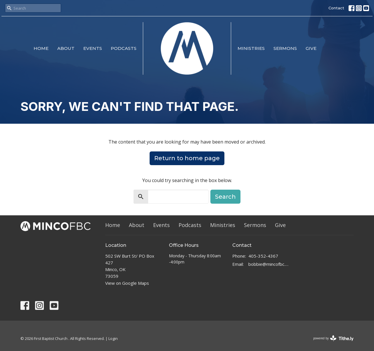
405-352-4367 (263, 256)
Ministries (251, 48)
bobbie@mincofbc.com (269, 264)
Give (311, 48)
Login (113, 338)
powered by (333, 338)
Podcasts (123, 48)
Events (92, 48)
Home (41, 48)
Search (225, 196)
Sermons (285, 48)
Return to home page (187, 158)
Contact (336, 8)
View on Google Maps (127, 283)
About (66, 48)
